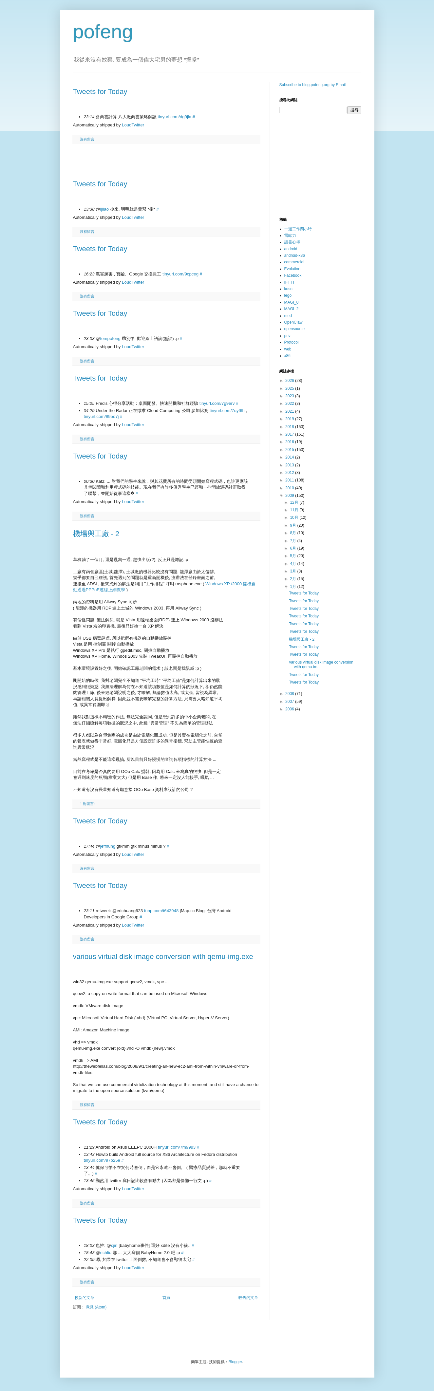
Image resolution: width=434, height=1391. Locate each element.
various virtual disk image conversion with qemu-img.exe (163, 956)
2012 (290, 472)
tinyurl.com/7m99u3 (177, 1147)
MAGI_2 (291, 309)
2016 (290, 442)
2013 (290, 465)
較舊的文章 (248, 1297)
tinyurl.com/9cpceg (180, 274)
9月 (293, 525)
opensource (294, 329)
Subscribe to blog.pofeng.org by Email (312, 85)
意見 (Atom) (96, 1307)
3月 (293, 571)
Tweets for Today (100, 91)
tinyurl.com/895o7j (101, 416)
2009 (290, 495)
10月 (294, 517)
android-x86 (294, 255)
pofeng (103, 32)
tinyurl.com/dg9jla (175, 116)
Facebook (293, 275)
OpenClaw (293, 322)
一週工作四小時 (298, 229)
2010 (290, 488)
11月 (294, 510)
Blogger (235, 1362)
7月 (293, 540)
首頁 (166, 1297)
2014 (290, 457)
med (288, 315)
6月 (293, 548)
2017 (290, 434)
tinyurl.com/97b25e (102, 1160)
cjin (114, 1245)
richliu (105, 1252)
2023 (290, 396)
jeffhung (108, 846)
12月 (294, 502)
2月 (293, 578)
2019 (290, 419)
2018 (290, 426)
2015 (290, 449)
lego (288, 295)
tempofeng (110, 338)
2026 (290, 380)
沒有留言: (87, 139)
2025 (290, 388)
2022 (290, 403)
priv (287, 335)
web (288, 349)
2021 (290, 411)
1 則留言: (87, 804)
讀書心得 (292, 242)
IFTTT (289, 282)
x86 (287, 355)
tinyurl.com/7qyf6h (227, 410)
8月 (293, 533)
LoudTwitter (133, 124)
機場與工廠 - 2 (96, 534)
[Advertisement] (166, 162)
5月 (293, 556)
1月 (293, 586)
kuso (288, 289)
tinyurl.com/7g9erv (217, 403)
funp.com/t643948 (161, 910)
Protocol (291, 342)
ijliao (104, 209)
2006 (290, 709)
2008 (290, 693)
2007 (290, 701)
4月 (293, 563)
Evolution (292, 269)
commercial (294, 262)
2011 (290, 480)
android (290, 249)
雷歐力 (290, 235)
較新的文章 (84, 1297)
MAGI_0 (291, 302)
